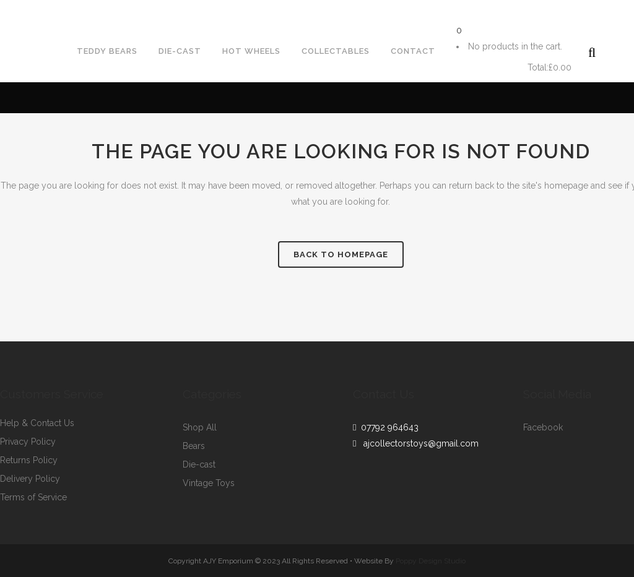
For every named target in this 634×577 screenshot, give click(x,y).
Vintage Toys (209, 483)
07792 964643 (387, 427)
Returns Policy (29, 460)
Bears (194, 446)
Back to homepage (340, 254)
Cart (491, 67)
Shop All (200, 428)
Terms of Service (33, 498)
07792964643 (39, 10)
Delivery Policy (30, 479)
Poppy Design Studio (431, 561)
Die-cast (199, 465)
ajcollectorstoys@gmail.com (154, 9)
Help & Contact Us (37, 423)
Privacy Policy (28, 442)
